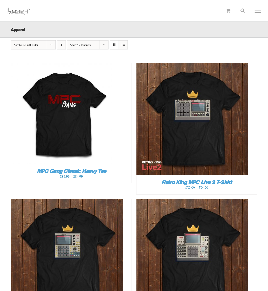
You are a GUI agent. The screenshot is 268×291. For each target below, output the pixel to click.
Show (80, 45)
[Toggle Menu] (258, 11)
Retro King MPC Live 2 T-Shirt (197, 182)
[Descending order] (61, 44)
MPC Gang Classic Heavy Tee (71, 171)
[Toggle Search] (242, 10)
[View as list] (123, 45)
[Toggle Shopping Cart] (228, 10)
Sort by (26, 45)
